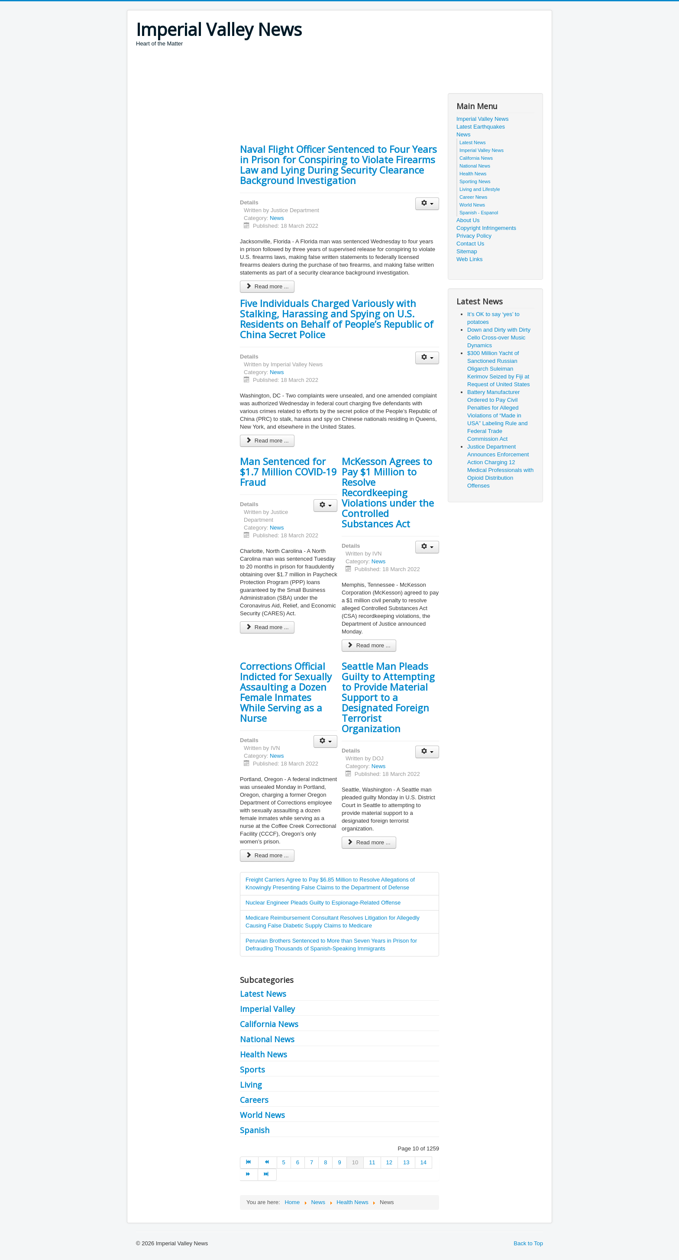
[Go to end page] (267, 1175)
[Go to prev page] (268, 1163)
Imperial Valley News (482, 119)
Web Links (469, 259)
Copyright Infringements (486, 228)
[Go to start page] (249, 1163)
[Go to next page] (249, 1175)
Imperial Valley (267, 1009)
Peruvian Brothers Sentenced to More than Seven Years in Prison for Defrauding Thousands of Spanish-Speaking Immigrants (331, 944)
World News (262, 1115)
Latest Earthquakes (480, 126)
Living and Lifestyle (479, 189)
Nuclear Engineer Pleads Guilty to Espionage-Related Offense (323, 902)
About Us (467, 220)
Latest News (263, 994)
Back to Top (528, 1243)
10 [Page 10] (355, 1162)
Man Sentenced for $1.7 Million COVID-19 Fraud (288, 471)
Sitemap (466, 251)
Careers (254, 1100)
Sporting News (475, 181)
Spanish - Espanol (478, 212)
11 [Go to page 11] (372, 1162)
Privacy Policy (473, 236)
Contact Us (470, 243)
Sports (252, 1069)
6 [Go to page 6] (297, 1162)
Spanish (254, 1130)
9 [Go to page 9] (339, 1162)
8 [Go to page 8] (325, 1162)
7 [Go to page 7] (311, 1162)
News (277, 218)
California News (269, 1024)
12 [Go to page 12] (389, 1162)
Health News (263, 1054)
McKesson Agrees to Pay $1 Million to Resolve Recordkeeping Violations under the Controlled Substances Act (388, 492)
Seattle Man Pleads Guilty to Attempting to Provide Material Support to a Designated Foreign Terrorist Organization (388, 697)
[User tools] (427, 203)
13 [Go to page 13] (406, 1162)
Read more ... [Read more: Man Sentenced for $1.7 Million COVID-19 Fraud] (267, 627)
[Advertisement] (293, 71)
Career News (473, 197)
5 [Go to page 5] (283, 1162)
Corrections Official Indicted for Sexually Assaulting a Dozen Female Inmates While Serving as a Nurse (286, 691)
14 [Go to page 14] (423, 1162)
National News (267, 1039)
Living (251, 1084)
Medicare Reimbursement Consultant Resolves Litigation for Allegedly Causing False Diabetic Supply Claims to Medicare (333, 921)
